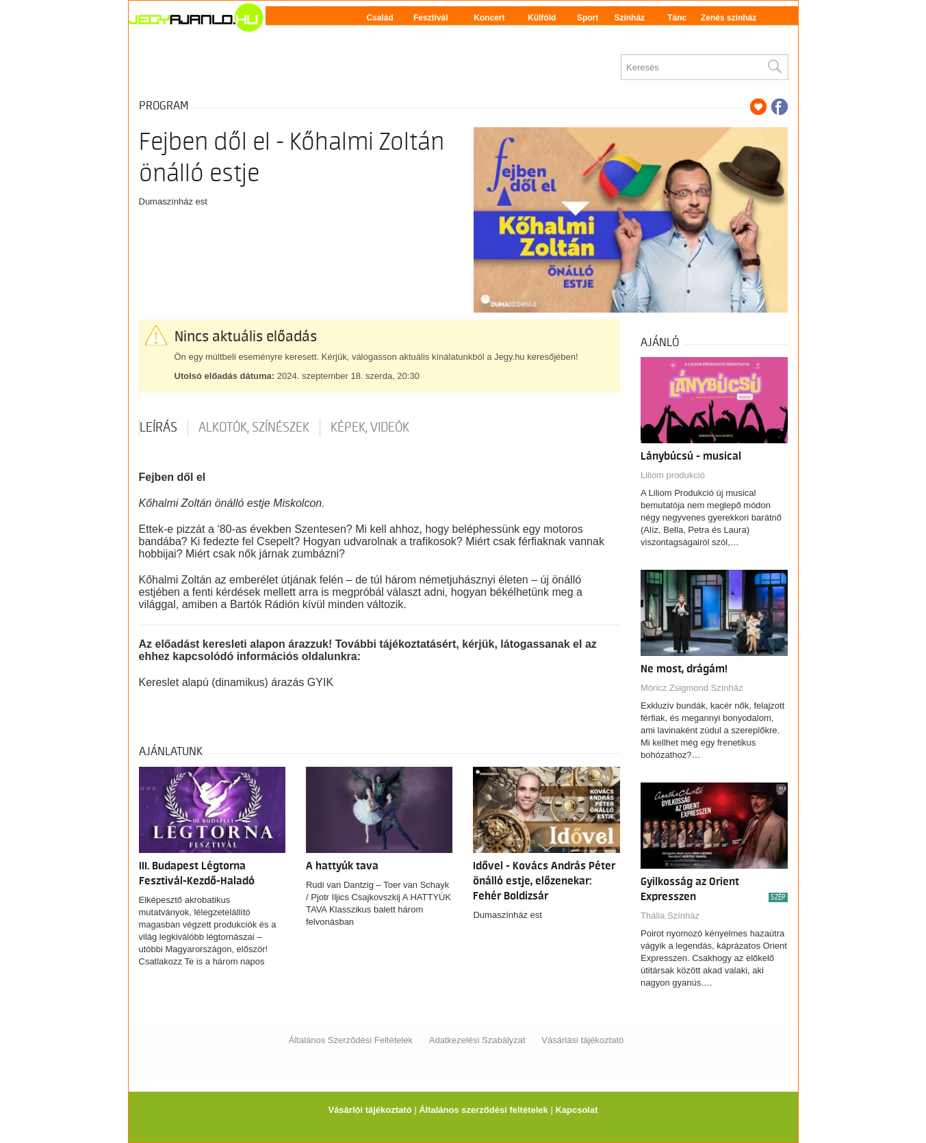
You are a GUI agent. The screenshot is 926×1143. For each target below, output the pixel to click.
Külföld (542, 18)
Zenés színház (728, 18)
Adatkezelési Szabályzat (477, 1040)
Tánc (676, 18)
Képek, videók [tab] (370, 427)
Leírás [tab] (158, 427)
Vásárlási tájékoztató (582, 1040)
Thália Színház (670, 915)
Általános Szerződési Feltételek (351, 1040)
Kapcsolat (576, 1110)
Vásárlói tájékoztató (369, 1110)
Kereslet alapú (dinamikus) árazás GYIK (236, 682)
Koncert (489, 18)
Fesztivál (430, 18)
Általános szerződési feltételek (483, 1110)
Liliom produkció (673, 475)
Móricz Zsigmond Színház (692, 688)
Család (379, 18)
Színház (629, 18)
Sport (587, 18)
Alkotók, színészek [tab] (253, 427)
